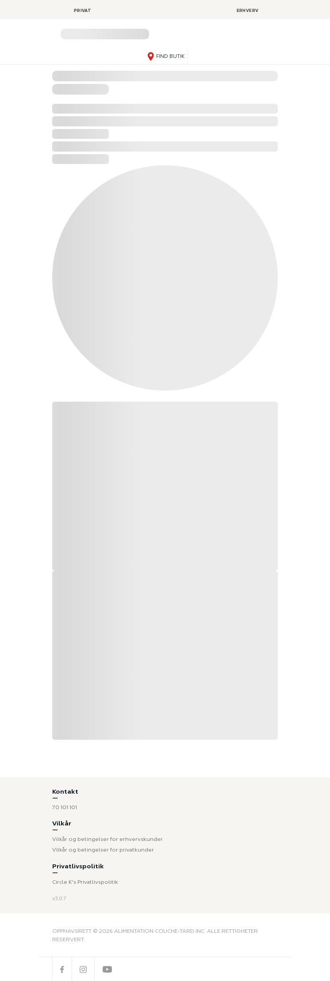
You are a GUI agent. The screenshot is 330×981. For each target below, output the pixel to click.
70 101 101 (64, 807)
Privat (82, 10)
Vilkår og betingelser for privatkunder (103, 849)
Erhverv (248, 10)
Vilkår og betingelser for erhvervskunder (107, 839)
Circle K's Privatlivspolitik (85, 881)
